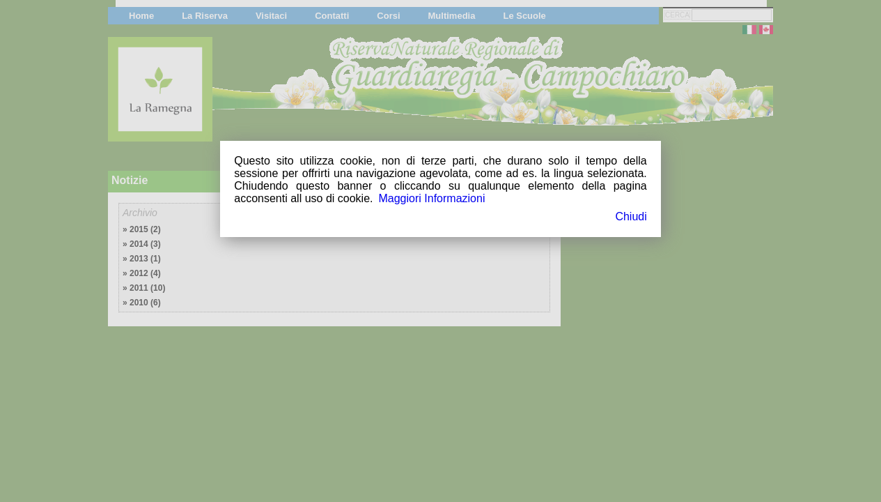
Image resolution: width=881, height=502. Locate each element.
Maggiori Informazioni (431, 198)
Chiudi (630, 216)
